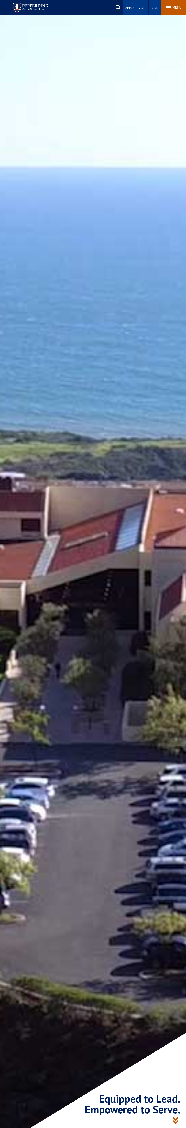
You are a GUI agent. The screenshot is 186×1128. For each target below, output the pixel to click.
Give (155, 8)
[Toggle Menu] (173, 7)
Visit (142, 8)
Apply (129, 8)
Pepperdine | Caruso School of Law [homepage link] (29, 5)
